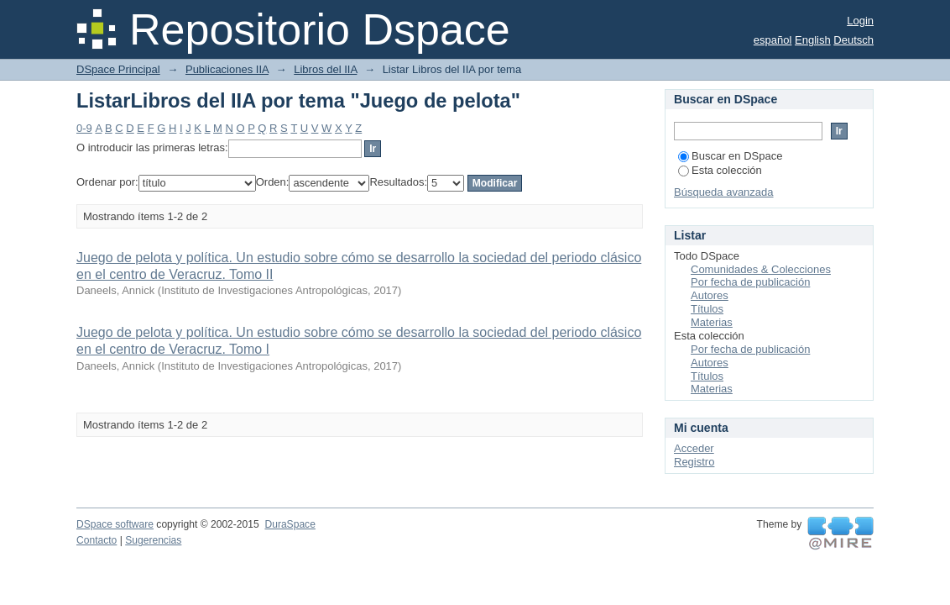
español (773, 40)
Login (860, 20)
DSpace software (115, 524)
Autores (709, 295)
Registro (694, 461)
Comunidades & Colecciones (761, 269)
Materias (712, 322)
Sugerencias (153, 540)
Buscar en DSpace (730, 156)
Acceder (694, 448)
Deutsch (853, 40)
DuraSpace (289, 524)
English (813, 40)
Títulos (707, 308)
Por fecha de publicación (750, 282)
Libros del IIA (325, 69)
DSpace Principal (118, 69)
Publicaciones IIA (227, 69)
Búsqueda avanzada (724, 192)
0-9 (84, 128)
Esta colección (720, 170)
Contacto (96, 540)
